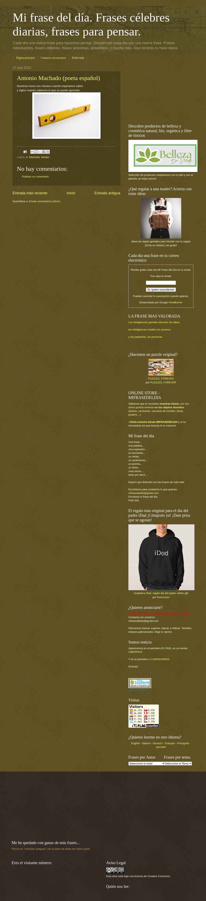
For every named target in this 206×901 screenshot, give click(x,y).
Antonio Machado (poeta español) (58, 78)
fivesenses (163, 597)
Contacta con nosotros (53, 57)
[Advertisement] (153, 91)
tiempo (45, 157)
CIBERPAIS (135, 651)
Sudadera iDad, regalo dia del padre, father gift (161, 593)
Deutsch (157, 743)
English (135, 743)
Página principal (25, 57)
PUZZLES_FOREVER (161, 378)
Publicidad (78, 57)
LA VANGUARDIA (159, 659)
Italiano (146, 743)
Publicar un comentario (35, 176)
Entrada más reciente (30, 193)
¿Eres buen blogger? (137, 690)
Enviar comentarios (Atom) (44, 201)
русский (161, 746)
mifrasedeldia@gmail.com (143, 493)
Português (183, 743)
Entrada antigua (107, 193)
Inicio (71, 193)
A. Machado (33, 157)
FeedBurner (175, 302)
